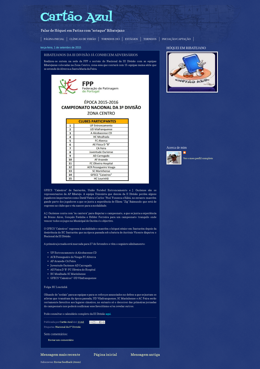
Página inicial (105, 354)
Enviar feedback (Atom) (67, 362)
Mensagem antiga (145, 354)
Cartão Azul (76, 17)
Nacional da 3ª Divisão (68, 326)
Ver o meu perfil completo (198, 158)
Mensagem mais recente (60, 354)
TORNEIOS (150, 39)
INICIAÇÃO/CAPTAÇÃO (176, 39)
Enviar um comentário (61, 339)
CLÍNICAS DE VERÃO (83, 39)
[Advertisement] (191, 119)
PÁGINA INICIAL (54, 39)
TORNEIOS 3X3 (110, 39)
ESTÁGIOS (131, 39)
